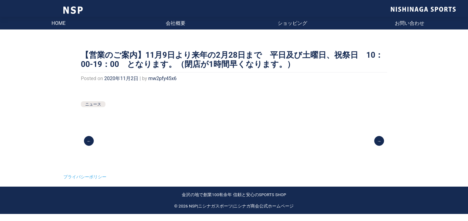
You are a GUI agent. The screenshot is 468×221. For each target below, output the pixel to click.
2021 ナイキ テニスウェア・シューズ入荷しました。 (379, 140)
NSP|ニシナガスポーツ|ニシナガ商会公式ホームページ (241, 206)
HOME (58, 23)
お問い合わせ (409, 23)
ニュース (93, 104)
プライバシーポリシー (84, 176)
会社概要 (175, 23)
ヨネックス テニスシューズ (89, 140)
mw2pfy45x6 (162, 78)
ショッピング (292, 23)
